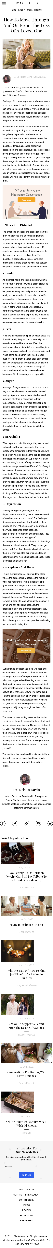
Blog (14, 9)
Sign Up (26, 1174)
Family (28, 9)
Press (26, 1205)
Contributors (26, 1200)
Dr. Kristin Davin (24, 77)
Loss (20, 9)
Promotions (26, 1215)
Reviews (26, 1210)
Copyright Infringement (26, 1195)
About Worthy (26, 1190)
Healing (38, 9)
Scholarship (26, 1220)
